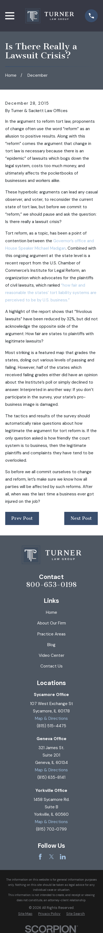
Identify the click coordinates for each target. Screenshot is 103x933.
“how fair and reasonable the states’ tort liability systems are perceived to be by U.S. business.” (50, 293)
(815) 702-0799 (51, 829)
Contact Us (51, 666)
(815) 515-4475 (51, 726)
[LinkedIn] (63, 857)
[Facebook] (40, 857)
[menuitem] (25, 914)
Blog (51, 644)
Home (51, 612)
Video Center (51, 655)
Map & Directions (51, 718)
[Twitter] (51, 857)
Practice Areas (51, 634)
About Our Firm (51, 623)
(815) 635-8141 (51, 777)
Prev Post (22, 518)
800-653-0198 (51, 585)
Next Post (81, 518)
